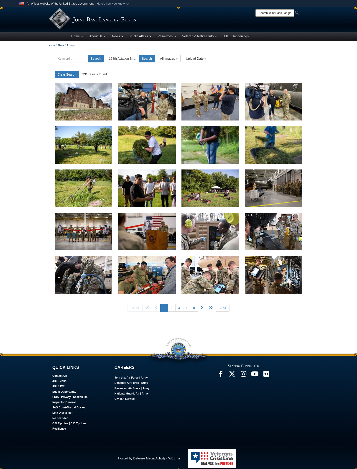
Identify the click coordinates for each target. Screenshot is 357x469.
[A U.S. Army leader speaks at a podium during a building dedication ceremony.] (147, 232)
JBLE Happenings (236, 37)
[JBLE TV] (254, 376)
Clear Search (67, 75)
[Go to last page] (223, 309)
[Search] (274, 13)
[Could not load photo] (210, 276)
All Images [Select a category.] (169, 59)
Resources (167, 37)
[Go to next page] (202, 309)
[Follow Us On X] (232, 376)
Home (77, 37)
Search (96, 59)
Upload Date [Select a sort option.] (196, 59)
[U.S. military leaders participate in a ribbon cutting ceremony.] (83, 232)
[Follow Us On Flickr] (266, 376)
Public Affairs (141, 37)
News (118, 37)
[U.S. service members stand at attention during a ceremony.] (273, 189)
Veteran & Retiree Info (199, 37)
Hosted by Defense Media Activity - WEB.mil (149, 459)
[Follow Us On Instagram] (243, 376)
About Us (97, 37)
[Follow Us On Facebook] (220, 376)
